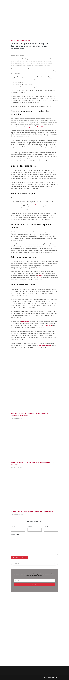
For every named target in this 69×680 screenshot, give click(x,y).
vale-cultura (25, 321)
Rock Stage (54, 677)
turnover (40, 276)
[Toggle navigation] (3, 31)
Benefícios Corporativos (20, 40)
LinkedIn (49, 345)
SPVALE (15, 48)
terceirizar (48, 325)
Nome (13, 526)
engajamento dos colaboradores (38, 127)
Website (46, 526)
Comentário (15, 534)
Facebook (41, 345)
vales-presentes (36, 204)
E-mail (30, 526)
